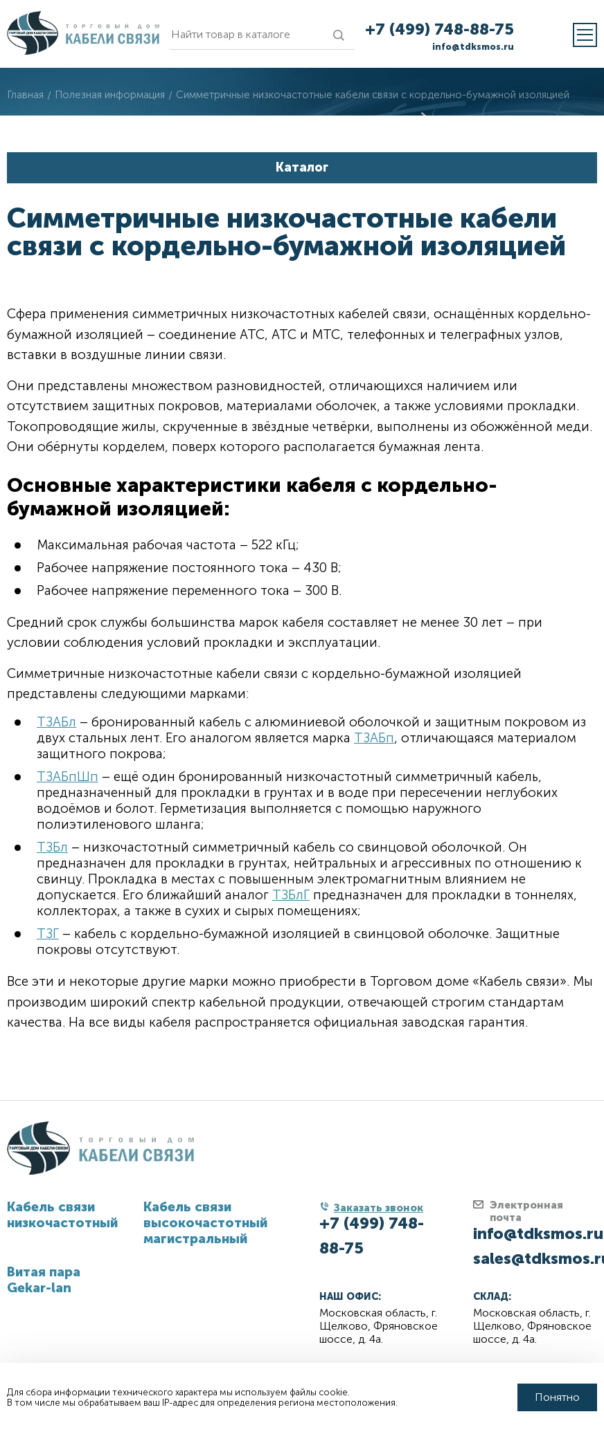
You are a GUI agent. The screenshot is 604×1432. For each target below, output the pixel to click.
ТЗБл (52, 847)
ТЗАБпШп (67, 776)
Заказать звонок (378, 1208)
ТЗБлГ (291, 895)
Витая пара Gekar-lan (43, 1280)
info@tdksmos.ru (473, 47)
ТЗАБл (56, 722)
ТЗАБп (374, 738)
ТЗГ (48, 934)
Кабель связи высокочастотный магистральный (205, 1223)
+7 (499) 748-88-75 (439, 29)
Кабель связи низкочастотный (62, 1215)
